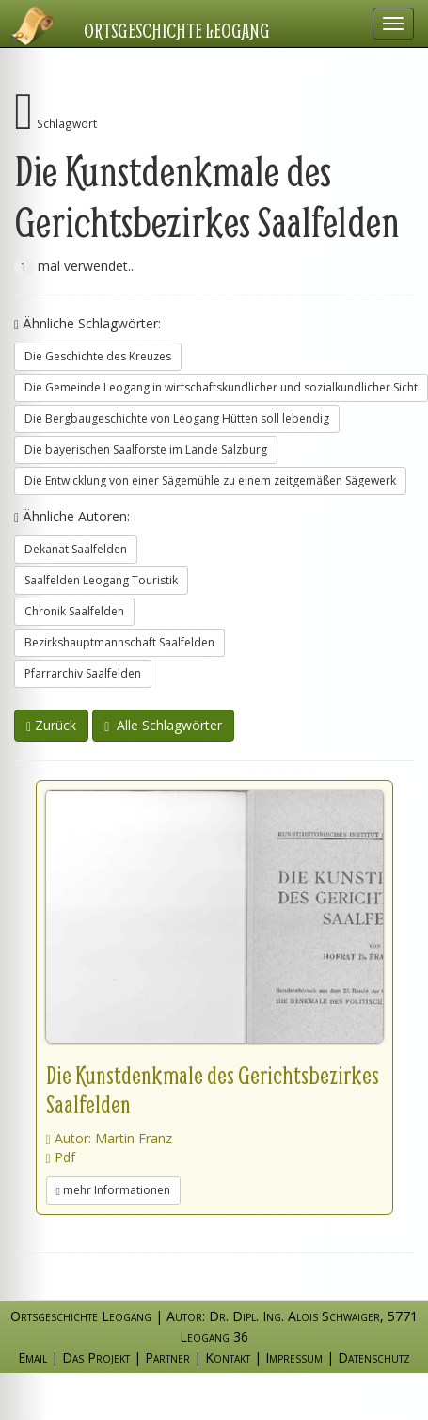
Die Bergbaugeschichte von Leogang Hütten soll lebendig (176, 418)
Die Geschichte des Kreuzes (97, 356)
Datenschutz (374, 1357)
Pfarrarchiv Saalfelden (82, 673)
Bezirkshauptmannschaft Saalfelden (119, 642)
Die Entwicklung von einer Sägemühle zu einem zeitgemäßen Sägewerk (210, 480)
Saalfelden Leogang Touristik (101, 580)
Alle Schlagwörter (163, 725)
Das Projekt (96, 1357)
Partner (167, 1357)
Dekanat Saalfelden (75, 549)
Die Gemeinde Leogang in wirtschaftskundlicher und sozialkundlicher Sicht (221, 387)
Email (32, 1357)
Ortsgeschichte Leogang (177, 30)
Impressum (294, 1357)
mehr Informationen (113, 1190)
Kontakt (227, 1357)
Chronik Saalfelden (74, 611)
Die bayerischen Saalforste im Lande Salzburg (145, 449)
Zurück (51, 725)
